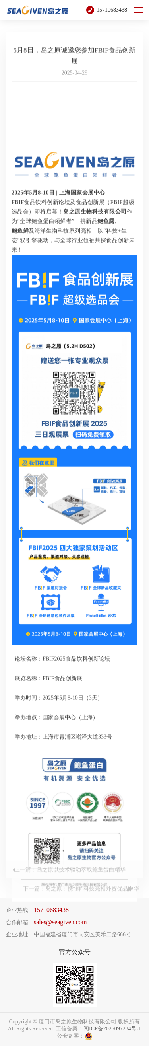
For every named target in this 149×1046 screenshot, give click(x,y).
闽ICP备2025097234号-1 (112, 1029)
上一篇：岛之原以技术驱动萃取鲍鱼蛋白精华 (70, 876)
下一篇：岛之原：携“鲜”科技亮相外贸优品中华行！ (81, 898)
